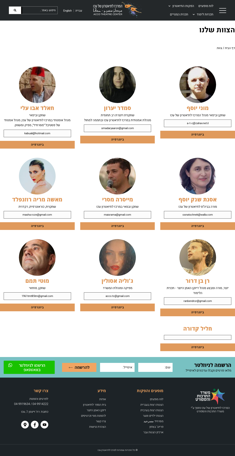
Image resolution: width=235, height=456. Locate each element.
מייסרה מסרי (117, 199)
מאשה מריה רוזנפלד (37, 199)
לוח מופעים (205, 6)
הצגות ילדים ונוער (153, 416)
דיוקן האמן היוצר (96, 410)
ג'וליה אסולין (117, 280)
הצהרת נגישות (97, 427)
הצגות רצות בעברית (151, 405)
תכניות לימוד (203, 14)
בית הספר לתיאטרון (94, 405)
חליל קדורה (197, 328)
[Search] (15, 10)
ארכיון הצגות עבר (153, 432)
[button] (197, 337)
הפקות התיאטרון (181, 6)
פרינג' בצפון (156, 427)
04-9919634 (22, 404)
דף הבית (230, 48)
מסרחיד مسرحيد (153, 421)
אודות (102, 399)
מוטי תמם (37, 280)
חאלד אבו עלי (37, 108)
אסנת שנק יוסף (198, 199)
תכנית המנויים (179, 14)
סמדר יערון (117, 108)
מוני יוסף (198, 108)
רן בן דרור (198, 280)
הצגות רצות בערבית (151, 410)
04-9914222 (40, 404)
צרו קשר (101, 421)
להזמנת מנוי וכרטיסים (93, 416)
